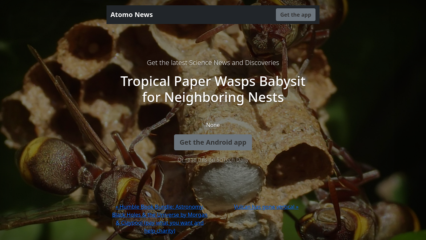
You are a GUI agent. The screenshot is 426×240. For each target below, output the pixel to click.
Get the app (295, 14)
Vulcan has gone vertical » (266, 206)
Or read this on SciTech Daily (212, 159)
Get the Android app (213, 142)
